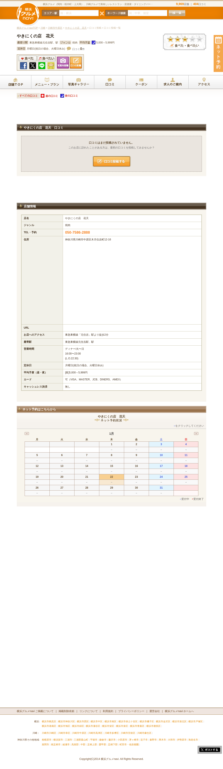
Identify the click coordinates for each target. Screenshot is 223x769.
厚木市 (162, 739)
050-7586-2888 (77, 232)
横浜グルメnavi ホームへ (179, 711)
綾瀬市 (66, 744)
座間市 (45, 744)
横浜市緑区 (78, 726)
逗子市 (144, 739)
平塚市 (93, 739)
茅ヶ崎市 (134, 739)
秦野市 (153, 739)
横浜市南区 (111, 721)
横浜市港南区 (49, 726)
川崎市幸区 (64, 733)
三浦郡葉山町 (81, 739)
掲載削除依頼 (66, 711)
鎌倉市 (102, 739)
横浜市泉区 (122, 726)
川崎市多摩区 (112, 733)
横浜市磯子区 (147, 721)
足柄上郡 (92, 744)
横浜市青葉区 (137, 726)
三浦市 (68, 739)
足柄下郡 (113, 744)
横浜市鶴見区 (49, 721)
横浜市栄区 (108, 726)
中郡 (83, 744)
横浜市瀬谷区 (93, 726)
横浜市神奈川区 (66, 721)
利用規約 (108, 711)
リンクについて (88, 711)
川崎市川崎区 (49, 733)
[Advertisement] (111, 112)
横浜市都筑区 (153, 726)
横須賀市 (58, 739)
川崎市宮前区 (128, 733)
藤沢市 (112, 739)
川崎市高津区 (95, 733)
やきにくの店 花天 (76, 28)
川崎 (43, 28)
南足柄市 (56, 744)
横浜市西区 (83, 721)
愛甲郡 (102, 744)
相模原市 (46, 739)
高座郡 (75, 744)
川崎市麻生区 (144, 733)
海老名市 (193, 739)
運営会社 (154, 711)
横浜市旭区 (64, 726)
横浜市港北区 (179, 721)
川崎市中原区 (55, 28)
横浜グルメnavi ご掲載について (35, 711)
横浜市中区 (97, 721)
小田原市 (122, 739)
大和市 (171, 739)
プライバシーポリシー (131, 711)
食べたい (47, 58)
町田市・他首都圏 (129, 744)
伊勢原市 (182, 739)
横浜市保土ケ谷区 (128, 721)
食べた (28, 58)
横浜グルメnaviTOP (27, 28)
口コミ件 (78, 49)
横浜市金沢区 (163, 721)
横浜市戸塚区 (195, 721)
